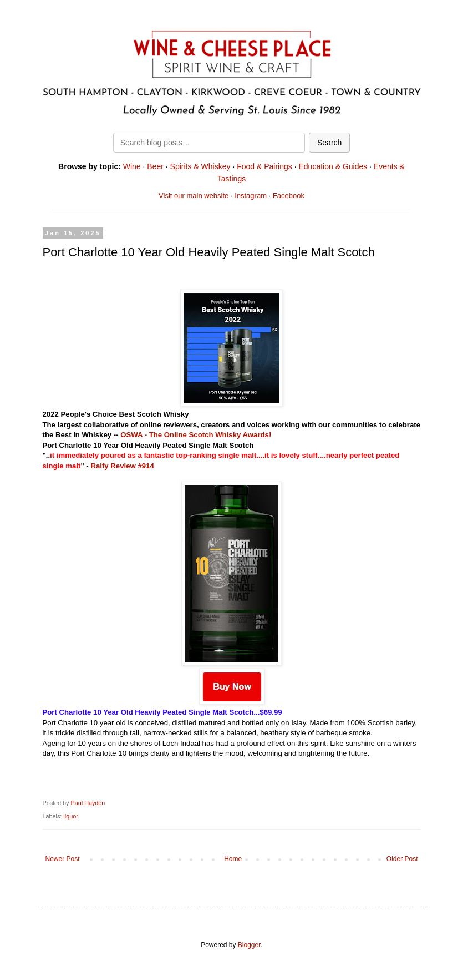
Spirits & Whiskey (200, 166)
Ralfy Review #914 (122, 466)
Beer (155, 166)
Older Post (402, 859)
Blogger (249, 945)
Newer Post (62, 859)
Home (233, 859)
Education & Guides (332, 166)
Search (329, 142)
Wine (132, 166)
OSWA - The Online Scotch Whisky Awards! (195, 435)
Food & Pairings (264, 166)
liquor (70, 816)
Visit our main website (193, 195)
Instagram (251, 195)
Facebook (288, 195)
